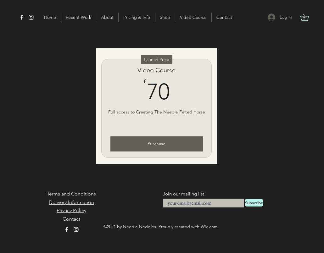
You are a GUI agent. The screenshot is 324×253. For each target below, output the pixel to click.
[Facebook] (22, 17)
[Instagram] (31, 17)
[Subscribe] (254, 202)
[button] (308, 17)
